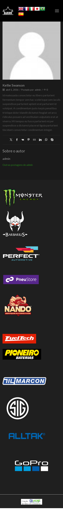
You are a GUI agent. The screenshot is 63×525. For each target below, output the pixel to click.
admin (38, 89)
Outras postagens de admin (18, 164)
